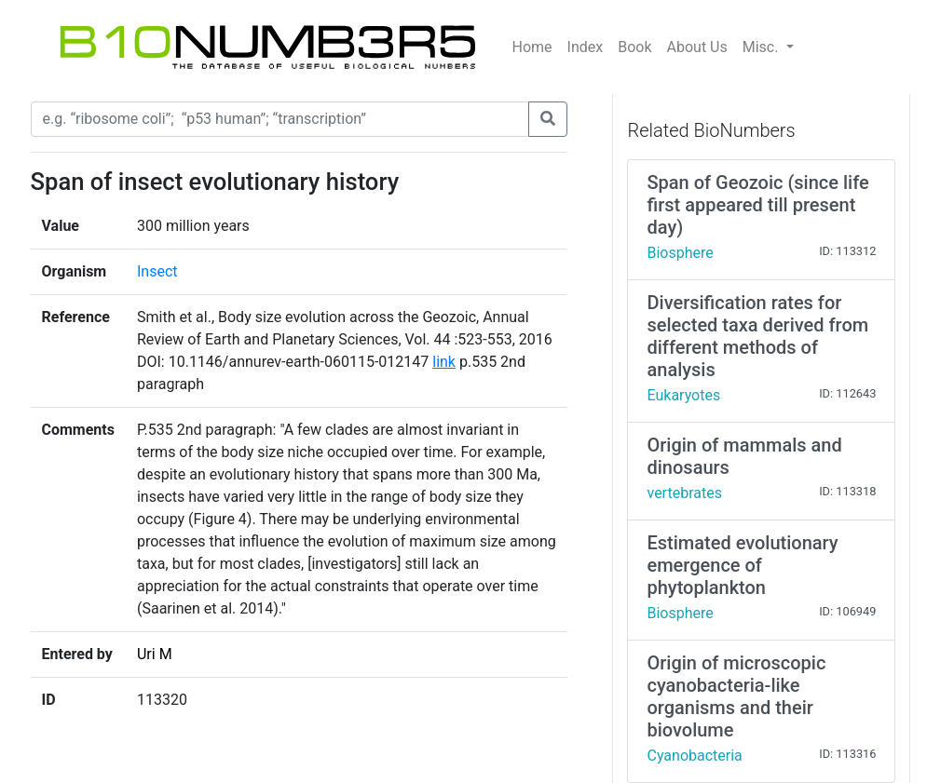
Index (585, 47)
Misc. (763, 47)
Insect (157, 271)
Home (532, 47)
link (444, 362)
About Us (697, 47)
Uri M (154, 654)
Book (634, 47)
